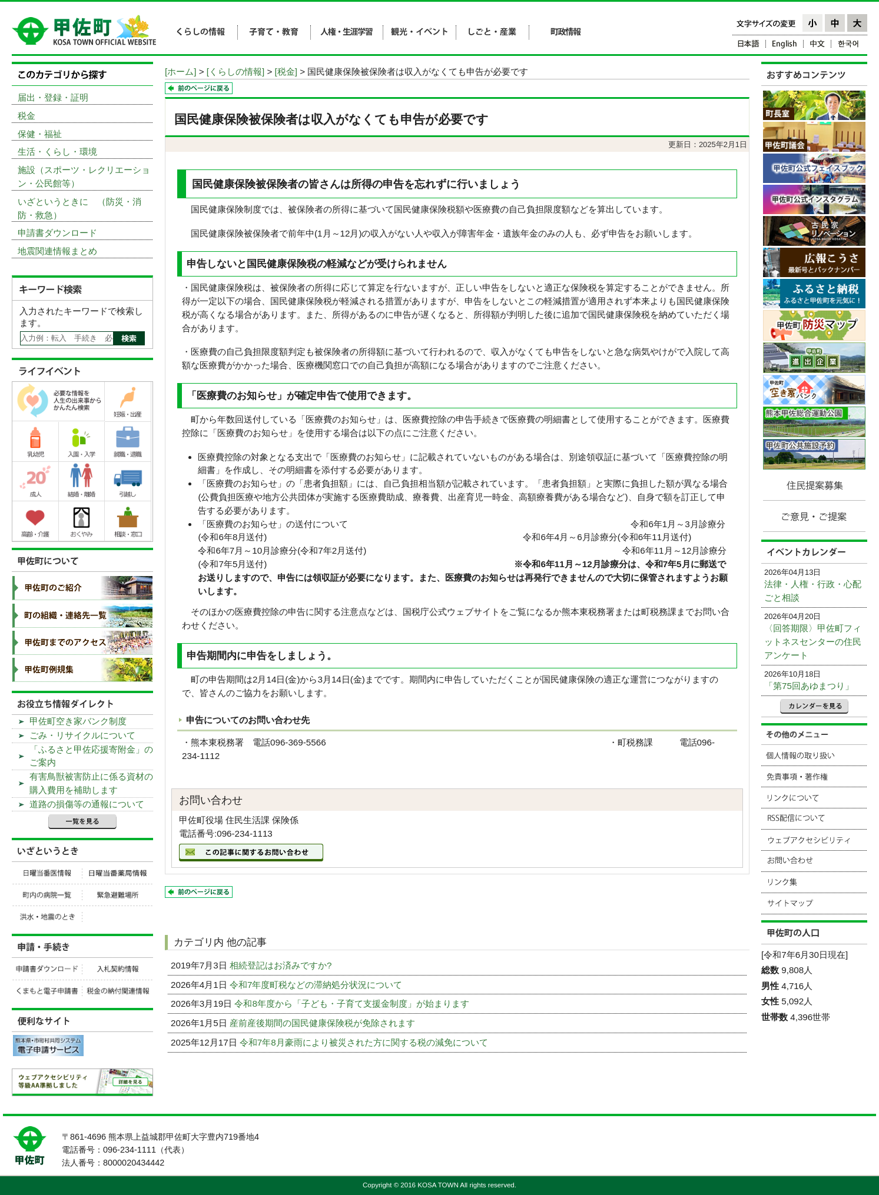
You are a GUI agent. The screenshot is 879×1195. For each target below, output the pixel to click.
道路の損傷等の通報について (86, 804)
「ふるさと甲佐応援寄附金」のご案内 (91, 756)
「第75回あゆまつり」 (809, 686)
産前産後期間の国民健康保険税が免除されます (323, 1023)
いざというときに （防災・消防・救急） (79, 208)
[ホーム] (180, 71)
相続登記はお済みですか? (282, 965)
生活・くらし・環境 (57, 152)
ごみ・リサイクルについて (82, 735)
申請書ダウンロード (57, 233)
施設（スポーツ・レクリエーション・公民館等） (84, 176)
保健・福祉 (40, 134)
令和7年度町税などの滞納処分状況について (317, 985)
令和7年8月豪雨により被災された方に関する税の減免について (365, 1042)
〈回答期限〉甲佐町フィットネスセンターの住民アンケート (812, 641)
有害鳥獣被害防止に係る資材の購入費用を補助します (91, 783)
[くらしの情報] (235, 71)
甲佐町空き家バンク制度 (78, 721)
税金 (26, 116)
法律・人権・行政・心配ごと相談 (812, 591)
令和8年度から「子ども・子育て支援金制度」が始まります (353, 1003)
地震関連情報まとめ (57, 251)
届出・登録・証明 (53, 97)
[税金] (286, 71)
